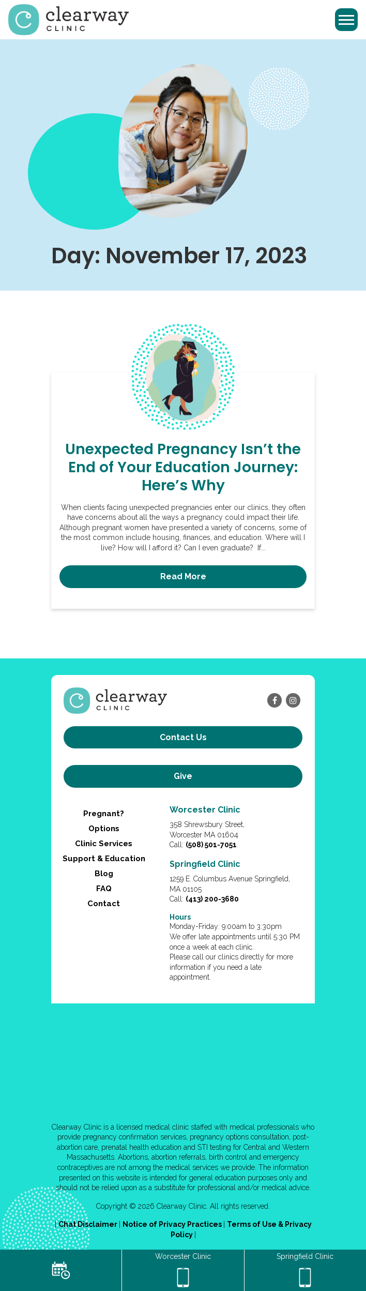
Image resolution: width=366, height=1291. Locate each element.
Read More (183, 576)
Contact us (183, 737)
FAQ (104, 888)
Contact (103, 903)
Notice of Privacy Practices (173, 1224)
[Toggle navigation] (346, 19)
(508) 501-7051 (211, 844)
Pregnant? (103, 813)
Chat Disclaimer (88, 1224)
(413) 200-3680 (212, 899)
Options (103, 828)
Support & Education (104, 858)
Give (183, 776)
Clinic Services (103, 843)
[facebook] (274, 700)
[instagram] (293, 700)
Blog (104, 873)
